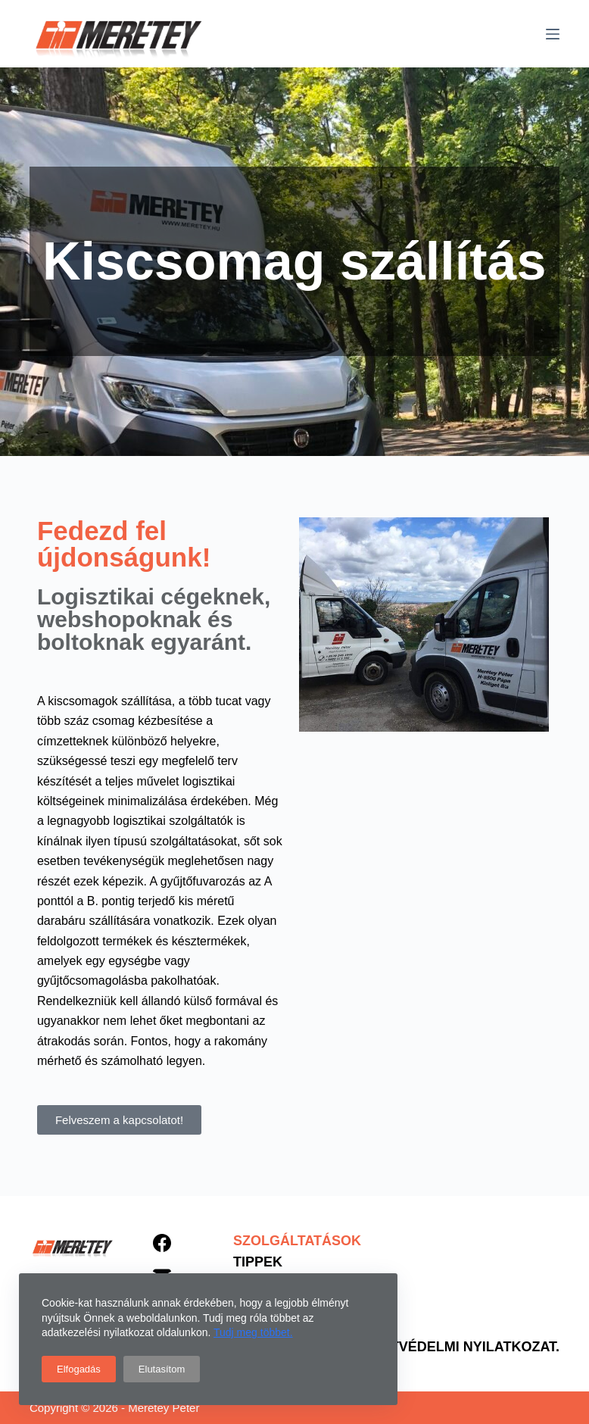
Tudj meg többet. (253, 1332)
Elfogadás (79, 1369)
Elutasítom (162, 1369)
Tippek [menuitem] (257, 1262)
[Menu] (552, 34)
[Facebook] (162, 1243)
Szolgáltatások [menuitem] (297, 1241)
